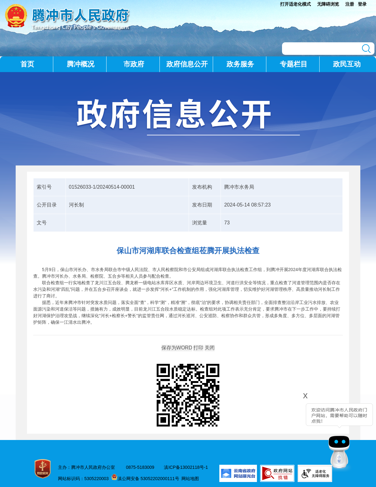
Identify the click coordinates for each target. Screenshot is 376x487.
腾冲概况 (80, 64)
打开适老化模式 (295, 4)
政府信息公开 (187, 64)
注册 (349, 4)
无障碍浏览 (328, 4)
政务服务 (240, 64)
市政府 (133, 64)
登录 (362, 4)
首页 (27, 64)
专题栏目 (293, 64)
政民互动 (347, 64)
